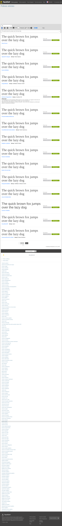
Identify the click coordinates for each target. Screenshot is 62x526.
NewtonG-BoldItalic (6, 156)
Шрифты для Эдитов (6, 496)
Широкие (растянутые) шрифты (8, 506)
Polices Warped (5, 368)
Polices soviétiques (5, 385)
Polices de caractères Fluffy (7, 454)
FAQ (40, 523)
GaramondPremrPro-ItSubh (8, 237)
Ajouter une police (42, 516)
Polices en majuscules (6, 294)
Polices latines (5, 260)
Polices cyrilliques (6, 258)
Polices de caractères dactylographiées (9, 286)
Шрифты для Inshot (5, 499)
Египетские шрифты (6, 481)
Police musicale (5, 443)
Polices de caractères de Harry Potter (9, 449)
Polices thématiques (5, 352)
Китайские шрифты (5, 484)
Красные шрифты (5, 485)
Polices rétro (4, 300)
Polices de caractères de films (7, 319)
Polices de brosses (5, 405)
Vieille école (4, 390)
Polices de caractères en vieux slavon (9, 307)
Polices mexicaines (5, 374)
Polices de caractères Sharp (7, 416)
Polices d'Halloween (5, 391)
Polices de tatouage (5, 322)
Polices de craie (5, 424)
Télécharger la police (55, 40)
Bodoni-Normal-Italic (6, 170)
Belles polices (4, 371)
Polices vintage (4, 266)
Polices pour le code (5, 399)
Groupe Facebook (54, 518)
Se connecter (57, 2)
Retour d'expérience (43, 518)
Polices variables (5, 452)
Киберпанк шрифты (5, 474)
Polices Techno (4, 347)
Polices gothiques (5, 269)
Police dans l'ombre (5, 410)
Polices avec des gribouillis (7, 407)
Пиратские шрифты (5, 482)
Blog (44, 2)
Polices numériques (5, 314)
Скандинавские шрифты (6, 487)
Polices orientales (5, 267)
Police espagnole (5, 430)
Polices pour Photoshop (6, 418)
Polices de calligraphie (6, 338)
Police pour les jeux (5, 404)
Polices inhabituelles (5, 288)
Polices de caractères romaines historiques (10, 341)
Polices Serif (4, 316)
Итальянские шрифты (6, 462)
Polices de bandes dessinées (7, 401)
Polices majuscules (5, 278)
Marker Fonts (4, 372)
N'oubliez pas (47, 40)
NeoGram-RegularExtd (7, 97)
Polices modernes (5, 377)
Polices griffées (4, 297)
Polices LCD (4, 327)
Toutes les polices (5, 263)
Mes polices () (32, 255)
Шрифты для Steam (5, 504)
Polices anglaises (5, 413)
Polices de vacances (5, 299)
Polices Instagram (5, 355)
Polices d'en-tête (5, 396)
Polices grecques (5, 333)
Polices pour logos (5, 438)
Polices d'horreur (5, 311)
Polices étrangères (5, 346)
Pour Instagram (30, 2)
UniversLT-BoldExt (6, 210)
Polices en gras (4, 277)
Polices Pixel (4, 336)
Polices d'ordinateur (5, 283)
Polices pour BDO (5, 437)
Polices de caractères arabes (7, 360)
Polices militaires (5, 335)
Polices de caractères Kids (7, 275)
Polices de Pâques (5, 429)
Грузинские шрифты (6, 488)
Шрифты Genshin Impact (6, 463)
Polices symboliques (5, 440)
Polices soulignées (5, 296)
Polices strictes (4, 421)
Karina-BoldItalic (5, 70)
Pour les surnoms (38, 2)
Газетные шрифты (5, 477)
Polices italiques (5, 291)
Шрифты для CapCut (6, 493)
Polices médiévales (5, 388)
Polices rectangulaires (6, 349)
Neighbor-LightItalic (6, 143)
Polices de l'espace (5, 415)
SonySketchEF (5, 223)
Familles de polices (5, 308)
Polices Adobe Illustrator (6, 426)
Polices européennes (6, 366)
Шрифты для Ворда (5, 466)
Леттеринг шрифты (5, 490)
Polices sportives (5, 441)
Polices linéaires (5, 423)
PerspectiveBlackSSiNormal (8, 116)
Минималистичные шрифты (7, 509)
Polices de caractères (6, 274)
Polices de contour (5, 285)
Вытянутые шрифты (6, 465)
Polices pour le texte (5, 402)
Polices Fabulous (5, 305)
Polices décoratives (5, 272)
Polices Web (4, 365)
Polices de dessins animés (7, 354)
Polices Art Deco (5, 361)
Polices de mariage (5, 382)
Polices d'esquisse (5, 383)
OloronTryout (4, 43)
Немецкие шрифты (5, 476)
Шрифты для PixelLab (6, 498)
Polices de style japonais (6, 343)
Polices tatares (4, 457)
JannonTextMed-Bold (6, 197)
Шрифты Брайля (5, 460)
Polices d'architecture (6, 412)
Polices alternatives (5, 358)
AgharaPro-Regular (6, 56)
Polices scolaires (5, 393)
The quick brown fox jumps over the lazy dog (20, 38)
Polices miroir (4, 435)
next (26, 243)
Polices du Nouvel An (6, 289)
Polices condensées (5, 380)
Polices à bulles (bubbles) (6, 448)
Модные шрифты (5, 495)
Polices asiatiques (5, 357)
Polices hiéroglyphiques (6, 280)
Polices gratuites (14, 2)
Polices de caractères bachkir (7, 451)
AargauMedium (5, 83)
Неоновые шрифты (5, 471)
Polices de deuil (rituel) (6, 427)
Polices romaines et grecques (7, 379)
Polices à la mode (5, 432)
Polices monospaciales (6, 344)
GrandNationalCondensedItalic (8, 129)
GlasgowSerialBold (6, 183)
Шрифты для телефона (6, 468)
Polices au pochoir (5, 310)
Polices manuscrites (5, 303)
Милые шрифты (5, 507)
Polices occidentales (5, 330)
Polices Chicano (5, 446)
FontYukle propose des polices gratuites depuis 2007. (12, 324)
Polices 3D (4, 325)
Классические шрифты (6, 510)
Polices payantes (22, 2)
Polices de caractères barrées (7, 459)
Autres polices (4, 332)
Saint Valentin (4, 363)
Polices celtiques (5, 369)
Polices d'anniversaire (6, 394)
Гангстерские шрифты (6, 501)
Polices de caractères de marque (8, 264)
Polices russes (4, 302)
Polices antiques (5, 419)
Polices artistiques (5, 313)
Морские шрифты (5, 470)
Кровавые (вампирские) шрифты (8, 473)
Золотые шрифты (5, 479)
